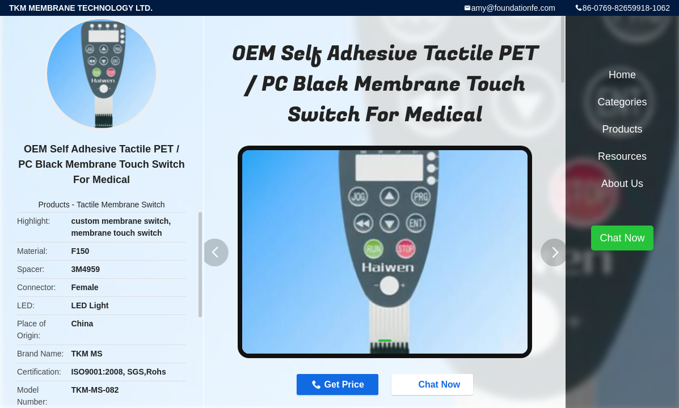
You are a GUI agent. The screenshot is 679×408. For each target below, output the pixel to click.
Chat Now (433, 384)
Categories (622, 102)
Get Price (344, 384)
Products (53, 204)
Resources (622, 156)
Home (622, 74)
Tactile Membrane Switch (121, 204)
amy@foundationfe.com (513, 7)
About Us (622, 183)
